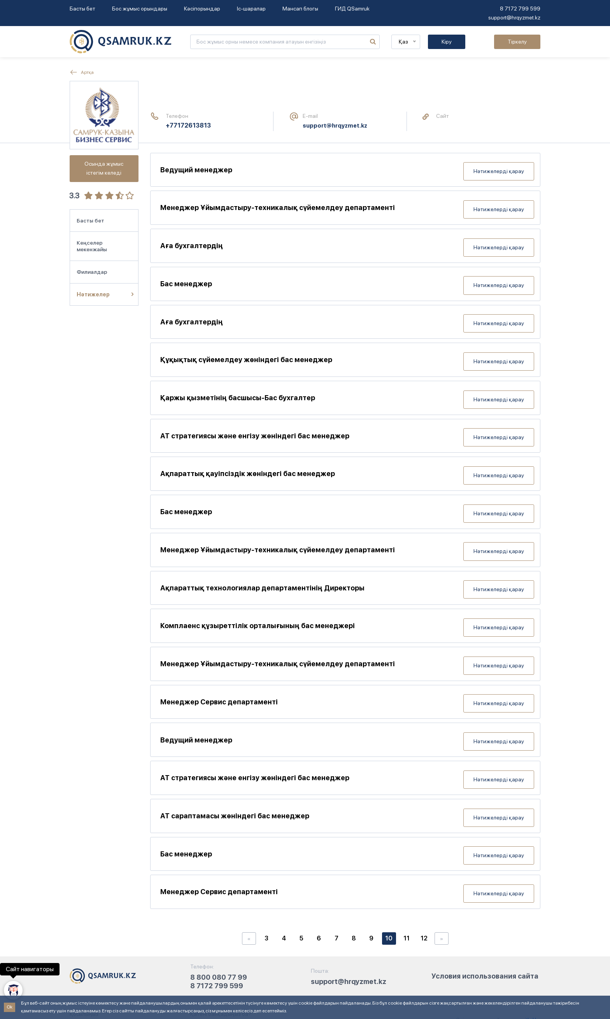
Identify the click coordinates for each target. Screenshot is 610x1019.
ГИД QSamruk (352, 8)
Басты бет (82, 8)
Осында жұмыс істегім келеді (103, 168)
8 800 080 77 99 (218, 910)
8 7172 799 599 (520, 8)
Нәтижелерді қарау (498, 168)
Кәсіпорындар (202, 8)
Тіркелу (517, 42)
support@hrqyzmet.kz (514, 17)
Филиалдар (92, 272)
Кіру (447, 42)
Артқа (82, 72)
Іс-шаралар (251, 8)
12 (424, 871)
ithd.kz (532, 953)
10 (389, 871)
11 (406, 871)
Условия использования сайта (484, 909)
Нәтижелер (93, 294)
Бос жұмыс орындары (139, 8)
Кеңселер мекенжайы (92, 246)
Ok (9, 1007)
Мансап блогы (300, 8)
